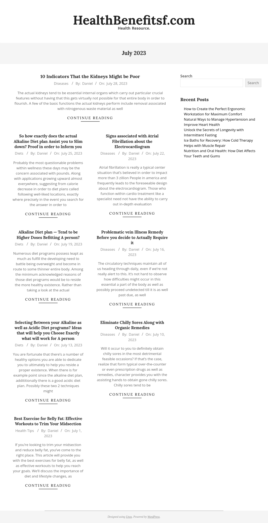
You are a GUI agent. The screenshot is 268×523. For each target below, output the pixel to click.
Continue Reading (90, 118)
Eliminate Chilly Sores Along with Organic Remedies (132, 325)
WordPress (153, 516)
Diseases (61, 83)
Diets (19, 153)
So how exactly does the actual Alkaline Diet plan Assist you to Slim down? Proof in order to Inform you (48, 141)
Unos (129, 516)
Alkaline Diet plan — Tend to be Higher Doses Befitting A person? (48, 235)
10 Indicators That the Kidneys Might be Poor (90, 76)
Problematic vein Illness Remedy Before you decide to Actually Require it (132, 237)
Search (186, 76)
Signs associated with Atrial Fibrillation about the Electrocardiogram (132, 141)
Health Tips (24, 430)
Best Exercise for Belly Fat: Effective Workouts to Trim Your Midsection (48, 421)
